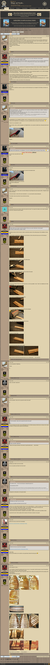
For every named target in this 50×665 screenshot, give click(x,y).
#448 (48, 207)
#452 (48, 398)
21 (7, 33)
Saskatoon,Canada (5, 540)
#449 (48, 224)
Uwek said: (12, 108)
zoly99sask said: (13, 545)
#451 (48, 380)
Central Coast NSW (5, 103)
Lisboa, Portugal (6, 52)
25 (13, 33)
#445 (48, 146)
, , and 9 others (16, 359)
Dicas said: (12, 56)
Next (17, 33)
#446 (48, 167)
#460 (48, 565)
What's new (12, 8)
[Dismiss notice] (48, 12)
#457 (48, 497)
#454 (48, 439)
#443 (48, 84)
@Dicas (34, 152)
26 (15, 33)
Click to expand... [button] (29, 65)
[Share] (46, 36)
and (13, 81)
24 (12, 33)
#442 (48, 54)
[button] (15, 8)
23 (10, 33)
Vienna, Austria (6, 74)
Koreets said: (12, 441)
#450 (48, 362)
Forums (6, 8)
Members (18, 8)
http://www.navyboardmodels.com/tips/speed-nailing (18, 523)
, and (14, 143)
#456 (48, 479)
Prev (2, 33)
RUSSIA (7, 477)
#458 (48, 519)
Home (2, 8)
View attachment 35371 (14, 485)
